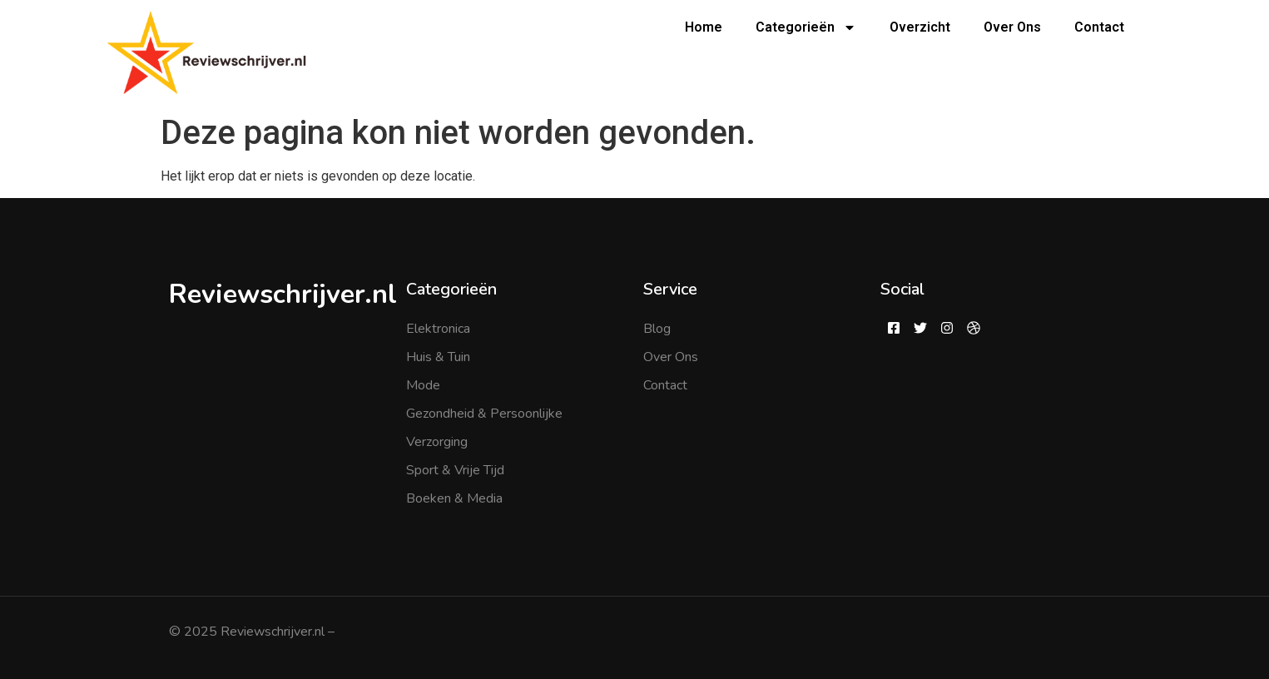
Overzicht (920, 27)
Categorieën (806, 27)
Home (703, 27)
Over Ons (1012, 27)
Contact (1099, 27)
